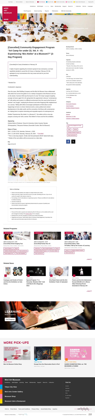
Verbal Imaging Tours (9, 253)
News (52, 6)
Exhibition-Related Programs (72, 108)
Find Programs (27, 11)
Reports (47, 11)
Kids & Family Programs (48, 248)
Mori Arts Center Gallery (14, 392)
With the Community (66, 11)
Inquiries (67, 397)
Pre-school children (54, 250)
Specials (67, 390)
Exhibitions (33, 6)
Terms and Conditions (24, 409)
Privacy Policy (35, 409)
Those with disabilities (20, 253)
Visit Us (84, 6)
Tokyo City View (11, 387)
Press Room (13, 409)
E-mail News (68, 395)
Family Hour (37, 248)
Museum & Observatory (10, 414)
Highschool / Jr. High (71, 116)
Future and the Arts (72, 135)
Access (67, 386)
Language (90, 6)
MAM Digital (40, 6)
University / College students (72, 118)
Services (67, 388)
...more (88, 259)
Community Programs (71, 103)
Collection (78, 6)
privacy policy (29, 213)
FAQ (66, 393)
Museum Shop (10, 396)
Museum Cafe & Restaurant (15, 401)
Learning (47, 6)
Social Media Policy (46, 409)
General (68, 114)
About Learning (38, 11)
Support (64, 6)
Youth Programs (70, 106)
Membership (58, 6)
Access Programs (8, 248)
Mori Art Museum (12, 380)
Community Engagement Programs (74, 126)
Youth (69, 129)
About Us (70, 6)
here (70, 97)
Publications (55, 11)
